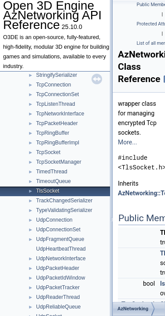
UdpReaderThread (58, 297)
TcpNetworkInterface (60, 114)
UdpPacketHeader (57, 268)
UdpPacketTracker (58, 287)
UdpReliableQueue (58, 307)
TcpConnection (53, 85)
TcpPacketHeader (57, 123)
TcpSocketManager (58, 162)
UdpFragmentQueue (60, 239)
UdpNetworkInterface (61, 258)
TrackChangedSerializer (64, 201)
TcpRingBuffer (52, 133)
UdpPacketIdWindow (60, 278)
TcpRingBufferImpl (57, 143)
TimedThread (51, 172)
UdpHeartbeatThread (61, 249)
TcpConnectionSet (57, 94)
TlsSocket (47, 191)
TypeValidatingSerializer (64, 210)
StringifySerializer (56, 75)
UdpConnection (54, 220)
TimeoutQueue (53, 181)
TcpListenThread (55, 104)
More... (127, 142)
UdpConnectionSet (58, 229)
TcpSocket (48, 152)
